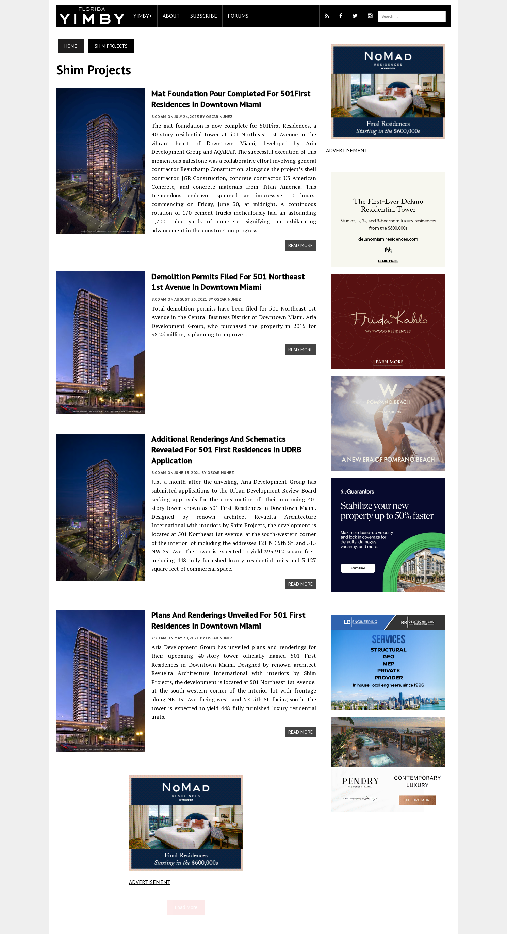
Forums (234, 15)
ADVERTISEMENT (148, 863)
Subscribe (200, 15)
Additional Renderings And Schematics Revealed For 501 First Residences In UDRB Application (232, 434)
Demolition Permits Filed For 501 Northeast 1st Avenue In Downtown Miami (231, 272)
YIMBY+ (139, 15)
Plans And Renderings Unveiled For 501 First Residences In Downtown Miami (225, 601)
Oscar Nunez (215, 116)
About (167, 15)
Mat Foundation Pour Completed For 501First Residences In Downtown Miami (227, 98)
